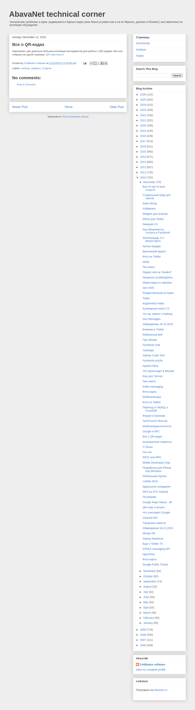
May (146, 602)
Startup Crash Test (154, 355)
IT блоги (148, 447)
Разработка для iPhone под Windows (157, 469)
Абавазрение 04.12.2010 (158, 528)
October (148, 576)
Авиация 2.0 (150, 224)
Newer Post (20, 107)
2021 (143, 120)
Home (69, 107)
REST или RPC (152, 457)
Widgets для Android (155, 213)
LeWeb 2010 (150, 481)
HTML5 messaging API (156, 548)
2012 (143, 167)
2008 (143, 634)
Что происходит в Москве (158, 371)
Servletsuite (143, 43)
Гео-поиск (149, 267)
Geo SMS (148, 287)
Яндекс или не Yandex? (157, 272)
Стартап (46, 68)
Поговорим (149, 496)
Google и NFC (151, 431)
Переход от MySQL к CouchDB (155, 409)
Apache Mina (150, 365)
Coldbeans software (152, 664)
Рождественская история (158, 292)
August (147, 586)
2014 (143, 156)
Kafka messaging (153, 386)
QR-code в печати (154, 507)
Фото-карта (150, 391)
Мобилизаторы (152, 396)
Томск (146, 298)
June (146, 597)
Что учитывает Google (156, 512)
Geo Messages (152, 319)
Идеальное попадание (157, 486)
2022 (143, 115)
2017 (143, 141)
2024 (143, 104)
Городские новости (154, 523)
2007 (143, 639)
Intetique (141, 49)
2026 (143, 94)
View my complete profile (150, 669)
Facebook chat (151, 344)
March (147, 612)
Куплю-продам (152, 246)
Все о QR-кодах (152, 436)
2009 (143, 629)
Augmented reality (153, 303)
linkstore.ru (160, 690)
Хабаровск (149, 208)
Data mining (150, 203)
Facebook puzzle (153, 360)
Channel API (150, 517)
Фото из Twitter (152, 256)
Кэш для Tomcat (152, 376)
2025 (143, 99)
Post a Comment (26, 84)
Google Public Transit (155, 564)
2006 (143, 645)
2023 (143, 109)
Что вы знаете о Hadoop (158, 313)
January (148, 622)
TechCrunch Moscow (155, 420)
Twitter (140, 55)
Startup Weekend (153, 538)
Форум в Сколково (154, 415)
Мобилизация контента (157, 426)
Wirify (146, 261)
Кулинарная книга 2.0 (156, 308)
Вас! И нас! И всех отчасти (154, 188)
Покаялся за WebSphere (158, 277)
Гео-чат (147, 452)
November (149, 570)
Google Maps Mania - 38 (157, 502)
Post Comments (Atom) (75, 116)
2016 (143, 146)
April (146, 607)
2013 (143, 161)
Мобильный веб (152, 334)
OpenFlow (149, 554)
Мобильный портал (154, 476)
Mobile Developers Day (156, 462)
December (149, 182)
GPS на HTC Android (155, 491)
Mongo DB (149, 533)
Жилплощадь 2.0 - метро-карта (154, 239)
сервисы (36, 68)
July (146, 591)
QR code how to (55, 54)
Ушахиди (148, 350)
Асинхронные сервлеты (157, 441)
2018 (143, 136)
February (149, 617)
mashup (25, 68)
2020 (143, 125)
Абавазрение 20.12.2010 (158, 324)
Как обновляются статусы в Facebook (156, 231)
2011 (143, 172)
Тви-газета (149, 381)
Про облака (150, 339)
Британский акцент (154, 251)
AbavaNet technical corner (57, 14)
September (150, 581)
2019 (143, 130)
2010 (143, 177)
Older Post (117, 107)
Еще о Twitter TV (153, 543)
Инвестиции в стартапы (157, 282)
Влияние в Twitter (153, 329)
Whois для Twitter (153, 219)
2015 (143, 151)
